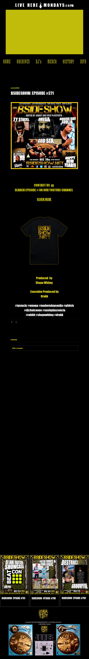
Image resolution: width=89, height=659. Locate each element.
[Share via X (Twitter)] (16, 322)
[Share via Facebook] (12, 322)
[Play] (48, 653)
